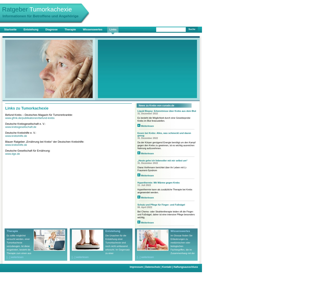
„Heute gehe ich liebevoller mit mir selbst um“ (162, 160)
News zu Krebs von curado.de (156, 105)
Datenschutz (153, 267)
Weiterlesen (145, 126)
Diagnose (51, 29)
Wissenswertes (92, 29)
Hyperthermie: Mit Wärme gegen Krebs (158, 182)
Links (112, 29)
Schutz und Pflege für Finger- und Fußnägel (161, 204)
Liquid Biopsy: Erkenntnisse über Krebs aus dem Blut (166, 111)
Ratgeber (37, 9)
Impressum (137, 267)
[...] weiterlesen (15, 257)
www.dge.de (12, 153)
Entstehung (31, 29)
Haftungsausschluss (185, 267)
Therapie (70, 29)
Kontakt (168, 267)
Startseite (10, 29)
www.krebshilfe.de (16, 135)
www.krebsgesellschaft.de (20, 126)
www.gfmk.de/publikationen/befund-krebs (30, 118)
